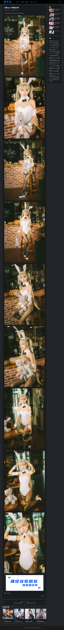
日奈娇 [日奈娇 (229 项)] (52, 55)
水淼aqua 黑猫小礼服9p (30, 622)
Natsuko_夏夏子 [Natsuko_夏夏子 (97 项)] (55, 42)
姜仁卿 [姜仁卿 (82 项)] (50, 53)
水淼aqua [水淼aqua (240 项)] (54, 60)
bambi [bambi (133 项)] (50, 41)
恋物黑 (13, 10)
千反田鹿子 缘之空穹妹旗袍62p (57, 23)
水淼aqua (8, 593)
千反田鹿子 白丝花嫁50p (57, 27)
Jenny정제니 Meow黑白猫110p (18, 622)
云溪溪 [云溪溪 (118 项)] (53, 49)
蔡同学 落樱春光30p (57, 14)
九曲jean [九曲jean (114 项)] (53, 47)
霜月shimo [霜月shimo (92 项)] (51, 79)
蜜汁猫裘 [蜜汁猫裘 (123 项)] (55, 71)
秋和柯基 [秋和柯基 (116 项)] (56, 68)
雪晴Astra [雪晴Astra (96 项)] (51, 78)
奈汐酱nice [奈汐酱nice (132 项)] (54, 51)
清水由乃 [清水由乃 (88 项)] (55, 62)
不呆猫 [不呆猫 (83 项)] (50, 47)
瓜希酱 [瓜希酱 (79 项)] (58, 62)
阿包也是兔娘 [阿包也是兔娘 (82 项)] (56, 76)
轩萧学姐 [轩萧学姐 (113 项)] (55, 74)
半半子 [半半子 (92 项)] (56, 49)
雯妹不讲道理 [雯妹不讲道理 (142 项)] (56, 78)
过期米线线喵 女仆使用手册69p (41, 622)
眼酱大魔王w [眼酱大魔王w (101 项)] (53, 66)
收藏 (42, 595)
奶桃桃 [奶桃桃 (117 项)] (58, 51)
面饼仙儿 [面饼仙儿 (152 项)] (55, 79)
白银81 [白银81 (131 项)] (54, 64)
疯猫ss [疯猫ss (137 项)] (50, 64)
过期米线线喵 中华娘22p (57, 10)
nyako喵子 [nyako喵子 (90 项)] (51, 44)
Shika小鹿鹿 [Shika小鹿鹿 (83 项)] (51, 45)
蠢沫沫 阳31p (57, 30)
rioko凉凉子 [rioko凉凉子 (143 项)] (56, 44)
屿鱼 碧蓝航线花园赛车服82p (57, 19)
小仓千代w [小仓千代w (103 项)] (54, 53)
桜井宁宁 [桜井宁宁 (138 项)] (55, 58)
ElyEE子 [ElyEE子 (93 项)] (56, 40)
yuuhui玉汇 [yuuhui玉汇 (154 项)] (56, 45)
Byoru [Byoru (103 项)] (54, 40)
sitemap (39, 627)
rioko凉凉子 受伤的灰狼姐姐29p (7, 622)
